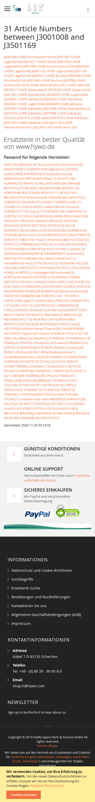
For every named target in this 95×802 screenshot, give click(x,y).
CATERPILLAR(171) (68, 202)
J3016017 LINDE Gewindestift (25, 89)
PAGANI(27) (42, 338)
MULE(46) (32, 324)
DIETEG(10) (56, 225)
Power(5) (61, 342)
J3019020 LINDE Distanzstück (69, 89)
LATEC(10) (60, 300)
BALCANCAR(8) (50, 183)
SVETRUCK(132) (53, 385)
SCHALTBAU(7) (67, 361)
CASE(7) (47, 202)
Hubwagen (63, 757)
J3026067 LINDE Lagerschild (24, 104)
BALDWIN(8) (71, 183)
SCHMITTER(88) (15, 366)
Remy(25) (76, 347)
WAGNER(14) (46, 413)
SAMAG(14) (58, 357)
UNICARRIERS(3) (53, 399)
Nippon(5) (29, 333)
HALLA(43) (45, 258)
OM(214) (10, 338)
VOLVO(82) (24, 408)
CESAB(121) (12, 206)
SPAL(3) (51, 375)
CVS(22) (26, 216)
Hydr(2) (27, 277)
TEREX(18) (67, 389)
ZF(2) (55, 418)
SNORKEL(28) (35, 375)
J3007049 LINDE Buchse (44, 80)
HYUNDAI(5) (59, 277)
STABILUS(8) (13, 380)
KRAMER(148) (30, 295)
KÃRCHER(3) (68, 295)
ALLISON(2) (69, 169)
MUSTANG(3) (49, 324)
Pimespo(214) (43, 342)
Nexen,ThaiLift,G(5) (48, 328)
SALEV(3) (42, 357)
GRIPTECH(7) (13, 258)
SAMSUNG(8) (77, 357)
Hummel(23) (64, 272)
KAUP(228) (33, 291)
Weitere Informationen (47, 785)
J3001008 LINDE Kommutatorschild (30, 57)
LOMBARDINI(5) (67, 305)
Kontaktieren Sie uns (29, 605)
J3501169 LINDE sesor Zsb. (58, 127)
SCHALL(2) (47, 361)
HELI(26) (82, 263)
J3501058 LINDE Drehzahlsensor (67, 108)
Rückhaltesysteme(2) (19, 357)
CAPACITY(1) (76, 197)
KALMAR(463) (14, 291)
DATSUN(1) (12, 220)
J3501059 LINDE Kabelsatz (23, 113)
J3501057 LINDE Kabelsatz (23, 108)
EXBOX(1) (11, 239)
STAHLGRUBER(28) (36, 380)
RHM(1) (9, 352)
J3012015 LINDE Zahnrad (33, 85)
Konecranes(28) (76, 291)
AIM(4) (9, 169)
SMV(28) (18, 375)
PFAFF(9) (25, 342)
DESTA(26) (11, 225)
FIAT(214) (46, 244)
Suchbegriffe (22, 579)
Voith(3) (10, 408)
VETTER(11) (59, 403)
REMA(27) (61, 347)
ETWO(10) (83, 235)
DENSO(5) (70, 220)
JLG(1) (8, 286)
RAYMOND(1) (30, 347)
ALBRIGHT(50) (37, 169)
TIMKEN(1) (12, 394)
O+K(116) (81, 333)
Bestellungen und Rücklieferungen (40, 596)
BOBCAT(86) (13, 192)
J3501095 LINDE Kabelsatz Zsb (26, 122)
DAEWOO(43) (43, 216)
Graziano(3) (75, 253)
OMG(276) (25, 338)
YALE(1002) (12, 418)
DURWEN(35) (77, 230)
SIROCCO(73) (63, 371)
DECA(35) (27, 220)
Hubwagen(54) (44, 272)
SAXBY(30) (11, 361)
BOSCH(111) (50, 192)
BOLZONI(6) (31, 192)
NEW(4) (27, 328)
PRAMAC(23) (78, 342)
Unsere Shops (47, 746)
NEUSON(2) (12, 328)
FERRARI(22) (29, 244)
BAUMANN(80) (50, 188)
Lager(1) (28, 300)
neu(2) (75, 324)
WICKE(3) (82, 413)
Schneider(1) (37, 366)
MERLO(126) (73, 314)
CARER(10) (11, 202)
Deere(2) (41, 220)
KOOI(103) (11, 295)
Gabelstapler (45, 757)
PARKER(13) (60, 338)
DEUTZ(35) (39, 225)
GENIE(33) (11, 253)
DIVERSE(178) (14, 230)
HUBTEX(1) (24, 272)
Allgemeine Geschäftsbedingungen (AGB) (46, 614)
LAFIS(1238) (12, 300)
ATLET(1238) (66, 178)
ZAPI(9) (45, 418)
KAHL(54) (83, 286)
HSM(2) (9, 272)
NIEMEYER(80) (73, 328)
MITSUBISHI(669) (62, 319)
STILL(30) (10, 385)
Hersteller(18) (50, 267)
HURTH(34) (12, 277)
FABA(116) (26, 239)
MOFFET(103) (14, 324)
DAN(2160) (80, 216)
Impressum (21, 623)
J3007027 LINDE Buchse (49, 75)
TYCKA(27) (11, 399)
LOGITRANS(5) (43, 305)
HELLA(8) (10, 267)
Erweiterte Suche (25, 588)
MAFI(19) (26, 310)
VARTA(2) (43, 403)
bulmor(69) (38, 197)
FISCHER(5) (78, 244)
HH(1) (65, 267)
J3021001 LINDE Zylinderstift (25, 94)
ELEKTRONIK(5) (50, 235)
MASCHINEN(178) (17, 314)
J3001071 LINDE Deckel (39, 61)
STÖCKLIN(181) (29, 385)
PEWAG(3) (11, 342)
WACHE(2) (11, 413)
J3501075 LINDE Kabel (33, 118)
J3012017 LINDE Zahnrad (71, 85)
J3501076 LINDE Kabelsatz (69, 118)
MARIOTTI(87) (76, 310)
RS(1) (36, 352)
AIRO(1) (20, 169)
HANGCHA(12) (64, 258)
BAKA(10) (31, 183)
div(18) (70, 225)
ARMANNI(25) (14, 178)
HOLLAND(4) (80, 267)
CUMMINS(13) (75, 211)
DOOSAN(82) (57, 230)
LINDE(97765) (79, 300)
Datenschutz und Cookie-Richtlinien (41, 570)
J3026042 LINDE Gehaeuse (63, 99)
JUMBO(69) (33, 286)
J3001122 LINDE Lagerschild (52, 71)
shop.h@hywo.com (29, 685)
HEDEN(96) (67, 263)
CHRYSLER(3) (31, 206)
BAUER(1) (32, 188)
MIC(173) (25, 319)
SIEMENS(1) (44, 371)
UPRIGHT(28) (76, 399)
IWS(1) (63, 282)
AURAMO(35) (13, 183)
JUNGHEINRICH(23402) (59, 286)
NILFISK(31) (12, 333)
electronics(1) (28, 235)
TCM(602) (31, 389)
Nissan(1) (45, 333)
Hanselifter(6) (14, 263)
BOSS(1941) (68, 192)
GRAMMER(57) (55, 253)
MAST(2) (37, 314)
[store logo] (30, 9)
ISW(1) (53, 282)
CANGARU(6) (57, 197)
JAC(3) (73, 282)
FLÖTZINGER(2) (15, 249)
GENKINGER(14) (31, 253)
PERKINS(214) (79, 338)
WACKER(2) (28, 413)
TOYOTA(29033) (32, 394)
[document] (48, 784)
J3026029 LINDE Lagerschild (67, 94)
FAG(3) (40, 239)
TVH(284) (71, 394)
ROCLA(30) (24, 352)
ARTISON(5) (34, 178)
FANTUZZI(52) (78, 239)
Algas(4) (54, 169)
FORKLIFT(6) (37, 249)
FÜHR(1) (62, 249)
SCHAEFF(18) (29, 361)
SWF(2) (71, 385)
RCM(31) (47, 347)
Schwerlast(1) (57, 366)
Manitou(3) (41, 310)
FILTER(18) (61, 244)
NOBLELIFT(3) (63, 333)
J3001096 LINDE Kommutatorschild (49, 66)
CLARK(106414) (53, 206)
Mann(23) (58, 310)
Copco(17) (36, 211)
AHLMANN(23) (72, 164)
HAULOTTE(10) (36, 263)
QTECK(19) (12, 347)
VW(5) (73, 408)
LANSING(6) (44, 300)
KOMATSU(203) (52, 291)
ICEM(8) (74, 277)
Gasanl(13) (77, 249)
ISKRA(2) (40, 282)
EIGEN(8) (10, 235)
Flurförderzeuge (22, 757)
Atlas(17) (50, 178)
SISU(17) (80, 371)
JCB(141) (84, 282)
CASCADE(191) (30, 202)
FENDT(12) (12, 244)
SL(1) (7, 375)
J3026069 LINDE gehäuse (64, 104)
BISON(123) (70, 188)
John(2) (18, 286)
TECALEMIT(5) (49, 389)
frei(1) (51, 249)
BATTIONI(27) (14, 188)
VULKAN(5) (60, 408)
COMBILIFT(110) (16, 211)
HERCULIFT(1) (28, 267)
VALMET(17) (27, 403)
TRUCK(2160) (54, 394)
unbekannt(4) (30, 399)
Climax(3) (72, 206)
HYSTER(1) (41, 277)
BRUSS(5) (10, 197)
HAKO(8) (30, 258)
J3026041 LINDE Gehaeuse (23, 99)
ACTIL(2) (39, 164)
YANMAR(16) (30, 418)
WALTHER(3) (65, 413)
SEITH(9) (74, 366)
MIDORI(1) (41, 319)
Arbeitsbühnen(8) (59, 174)
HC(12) (53, 263)
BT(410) (23, 197)
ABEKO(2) (25, 164)
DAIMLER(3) (62, 216)
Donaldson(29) (36, 230)
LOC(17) (26, 305)
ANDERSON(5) (34, 174)
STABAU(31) (66, 375)
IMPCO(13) (12, 282)
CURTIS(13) (12, 216)
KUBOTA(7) (49, 295)
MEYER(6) (11, 319)
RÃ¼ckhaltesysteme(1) (58, 352)
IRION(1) (27, 282)
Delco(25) (56, 220)
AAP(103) (10, 164)
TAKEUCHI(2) (13, 389)
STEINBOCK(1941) (64, 380)
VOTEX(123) (42, 408)
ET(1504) (68, 235)
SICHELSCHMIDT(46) (19, 371)
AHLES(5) (53, 164)
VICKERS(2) (76, 403)
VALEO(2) (10, 403)
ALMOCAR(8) (13, 174)
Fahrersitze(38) (56, 239)
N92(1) (65, 324)
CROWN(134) (54, 211)
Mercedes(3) (53, 314)
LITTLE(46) (11, 305)
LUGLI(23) (11, 310)
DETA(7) (25, 225)
